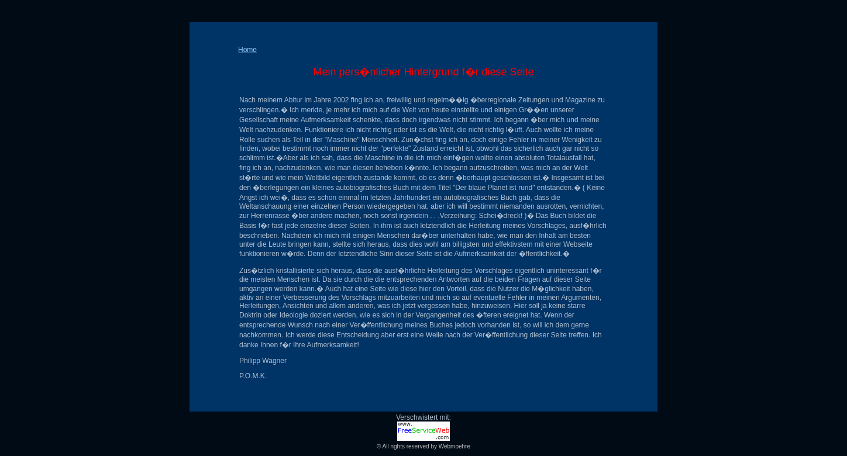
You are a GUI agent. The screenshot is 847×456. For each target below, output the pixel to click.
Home (247, 50)
